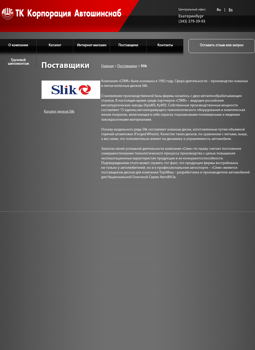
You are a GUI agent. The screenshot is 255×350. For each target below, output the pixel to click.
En (231, 10)
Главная (107, 66)
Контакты (165, 45)
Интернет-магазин (91, 45)
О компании (18, 45)
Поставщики (128, 45)
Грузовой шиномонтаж (18, 62)
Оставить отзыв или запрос (222, 45)
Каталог (55, 45)
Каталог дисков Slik (59, 112)
